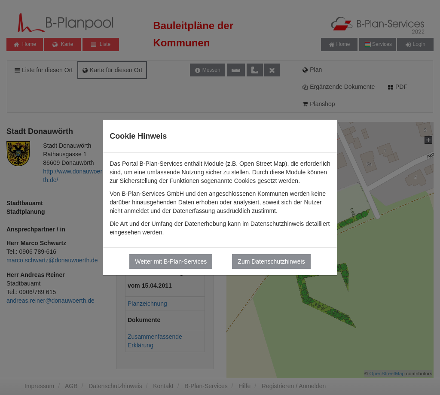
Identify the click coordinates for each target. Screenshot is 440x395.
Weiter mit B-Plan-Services (171, 261)
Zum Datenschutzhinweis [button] (271, 261)
